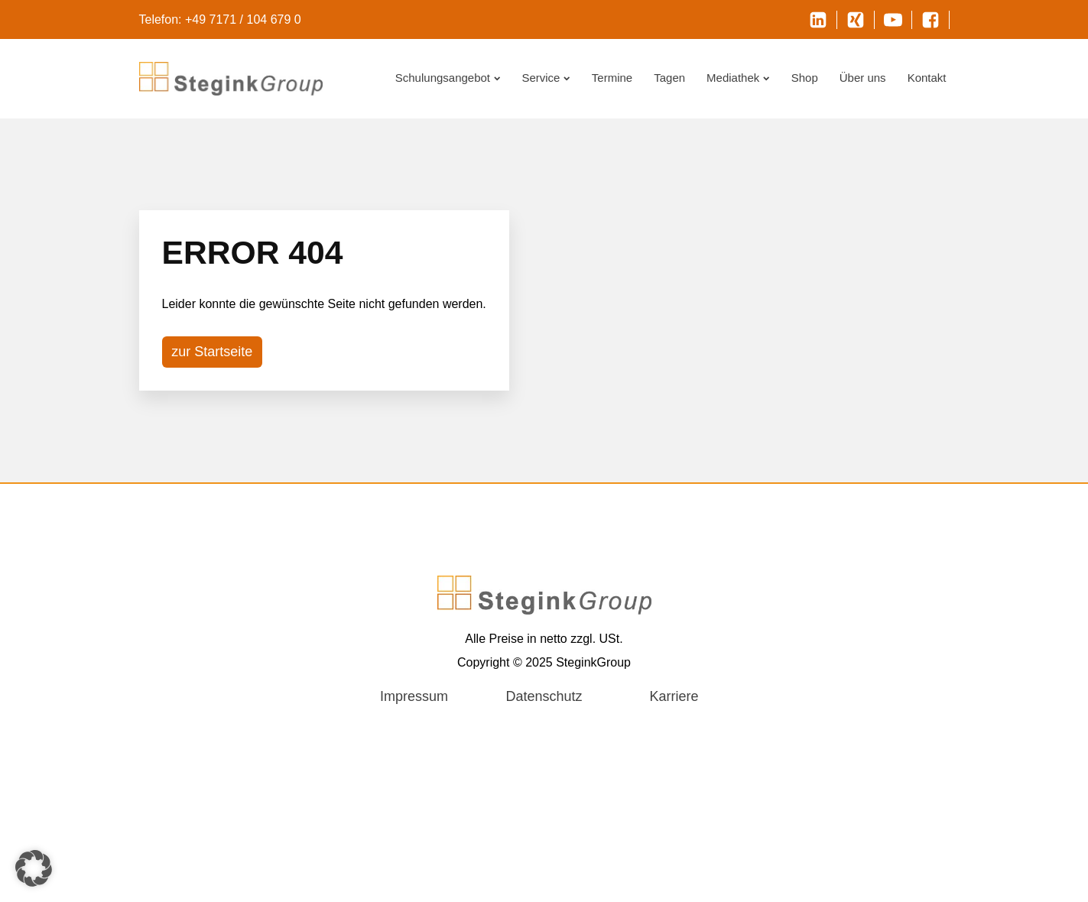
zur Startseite (211, 351)
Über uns (863, 77)
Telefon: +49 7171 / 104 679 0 (220, 19)
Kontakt (927, 77)
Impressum (414, 696)
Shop (804, 77)
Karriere (673, 696)
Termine (612, 77)
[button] (33, 868)
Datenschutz (543, 696)
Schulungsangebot (448, 77)
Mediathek (738, 77)
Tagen (669, 77)
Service (545, 77)
